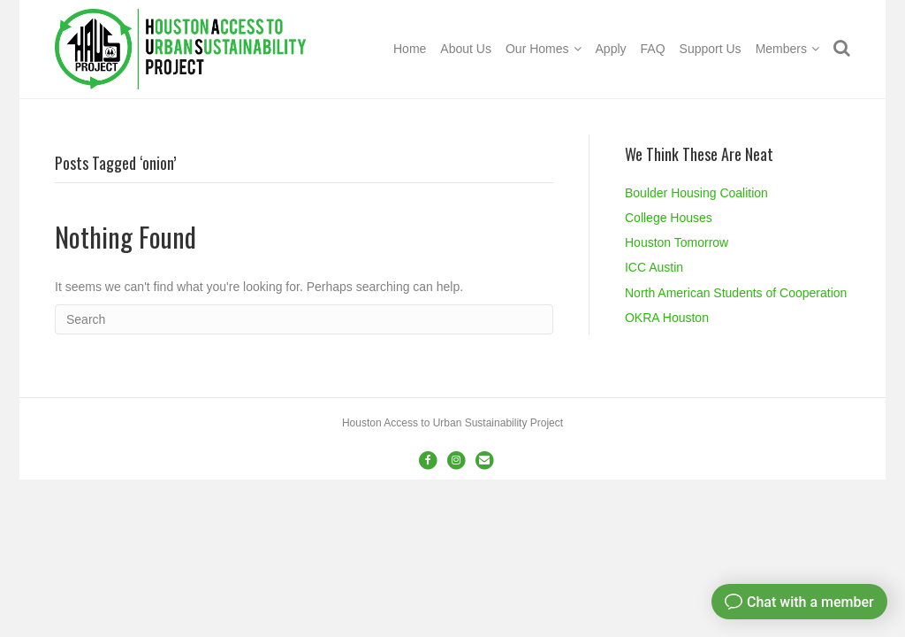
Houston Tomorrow (676, 242)
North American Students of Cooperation (736, 293)
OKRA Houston (667, 318)
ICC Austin (654, 267)
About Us (465, 49)
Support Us (710, 49)
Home (409, 49)
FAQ (653, 49)
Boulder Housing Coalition (696, 193)
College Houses (668, 218)
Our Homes (537, 49)
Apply (611, 49)
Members (781, 49)
